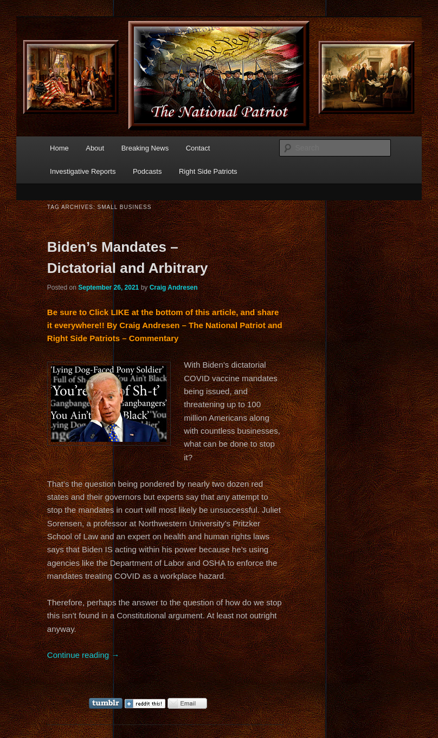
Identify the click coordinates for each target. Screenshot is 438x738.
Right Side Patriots (208, 171)
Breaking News (145, 148)
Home (59, 148)
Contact (198, 148)
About (95, 148)
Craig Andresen (174, 287)
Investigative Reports (82, 171)
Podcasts (147, 171)
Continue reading (83, 654)
